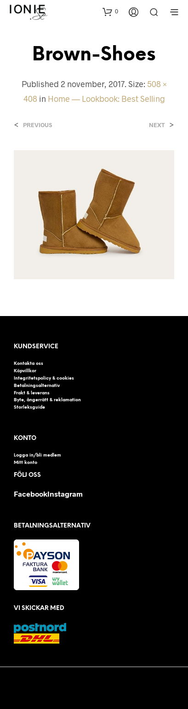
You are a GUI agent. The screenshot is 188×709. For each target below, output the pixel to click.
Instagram (65, 493)
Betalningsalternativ (37, 385)
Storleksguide (29, 407)
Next (157, 125)
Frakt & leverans (32, 393)
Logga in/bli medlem (37, 455)
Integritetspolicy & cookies (44, 378)
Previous (37, 125)
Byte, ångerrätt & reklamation (47, 400)
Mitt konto (25, 462)
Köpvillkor (25, 371)
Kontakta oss (28, 363)
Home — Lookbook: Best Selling (106, 99)
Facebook (30, 493)
